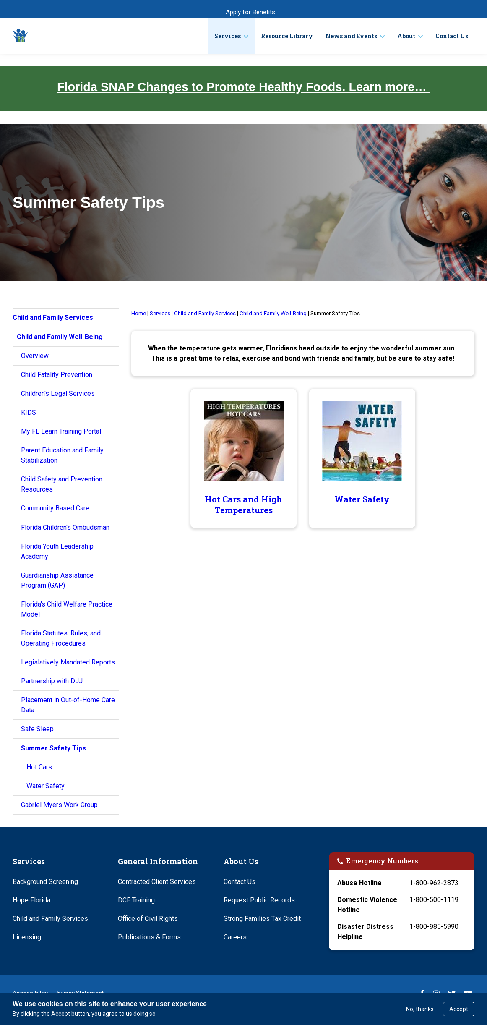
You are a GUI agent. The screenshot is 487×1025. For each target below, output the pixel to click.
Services (227, 36)
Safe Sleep (37, 729)
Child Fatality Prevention (56, 375)
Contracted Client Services (157, 882)
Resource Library (287, 36)
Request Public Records (259, 900)
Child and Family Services (50, 919)
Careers (235, 937)
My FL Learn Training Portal (61, 431)
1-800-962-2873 (433, 883)
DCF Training (136, 900)
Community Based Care (55, 508)
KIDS (28, 412)
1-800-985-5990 (433, 927)
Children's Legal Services (58, 393)
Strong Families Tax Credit (262, 919)
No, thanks (420, 1009)
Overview (35, 356)
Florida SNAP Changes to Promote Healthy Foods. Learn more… (243, 87)
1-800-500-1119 (433, 900)
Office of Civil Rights (148, 919)
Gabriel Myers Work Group (59, 805)
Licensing (27, 937)
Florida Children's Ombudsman (65, 527)
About (406, 36)
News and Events (351, 36)
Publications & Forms (149, 937)
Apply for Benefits (250, 12)
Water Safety (45, 786)
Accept (458, 1009)
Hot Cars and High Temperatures (243, 504)
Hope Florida (31, 900)
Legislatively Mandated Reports (68, 662)
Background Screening (45, 882)
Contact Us (451, 36)
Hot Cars (39, 767)
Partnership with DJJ (52, 681)
